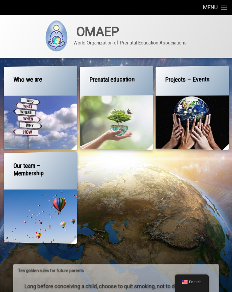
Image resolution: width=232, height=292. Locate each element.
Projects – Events (186, 79)
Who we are (27, 79)
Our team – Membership (28, 169)
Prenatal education (111, 79)
